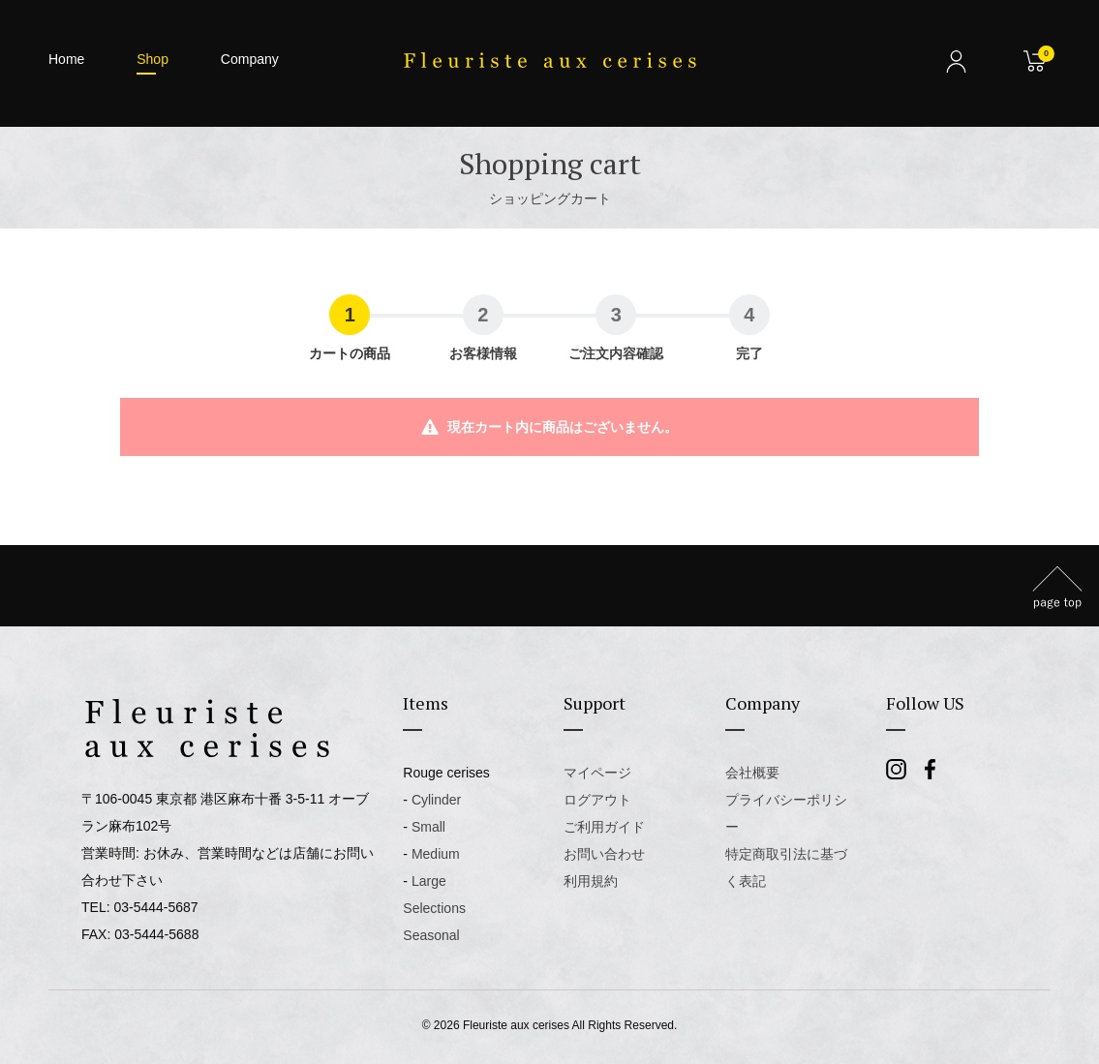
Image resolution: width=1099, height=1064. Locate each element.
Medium (436, 854)
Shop (152, 59)
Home (66, 59)
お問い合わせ (604, 854)
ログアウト (597, 799)
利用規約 (591, 881)
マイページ (597, 772)
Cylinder (436, 799)
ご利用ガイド (604, 827)
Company (250, 59)
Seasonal (431, 935)
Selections (434, 908)
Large (429, 881)
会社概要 (752, 772)
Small (428, 827)
